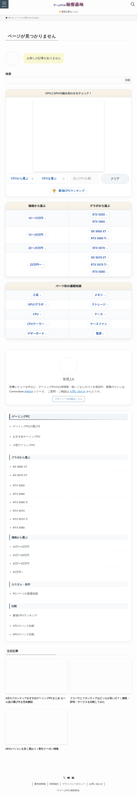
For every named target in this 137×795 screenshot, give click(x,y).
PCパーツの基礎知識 (25, 593)
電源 (99, 333)
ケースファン (98, 324)
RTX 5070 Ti (99, 265)
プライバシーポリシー (73, 784)
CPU (36, 314)
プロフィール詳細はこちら (68, 399)
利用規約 (54, 784)
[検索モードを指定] (22, 179)
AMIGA (28, 391)
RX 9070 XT (98, 257)
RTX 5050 (98, 214)
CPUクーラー (35, 324)
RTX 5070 (98, 248)
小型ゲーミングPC (24, 445)
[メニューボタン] (4, 4)
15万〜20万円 (21, 555)
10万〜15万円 (21, 546)
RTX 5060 (98, 222)
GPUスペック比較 (24, 634)
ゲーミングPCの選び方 (26, 426)
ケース (98, 314)
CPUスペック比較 (23, 625)
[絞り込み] (84, 179)
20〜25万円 (35, 248)
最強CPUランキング (68, 191)
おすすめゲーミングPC (26, 436)
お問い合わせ (78, 391)
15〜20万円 (35, 235)
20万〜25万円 (21, 563)
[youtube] (68, 777)
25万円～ (18, 571)
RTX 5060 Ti (99, 238)
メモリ (98, 295)
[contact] (72, 777)
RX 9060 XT (98, 231)
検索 (8, 73)
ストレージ (99, 304)
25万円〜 (35, 265)
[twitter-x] (64, 777)
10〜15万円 (35, 218)
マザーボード (35, 333)
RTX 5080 (98, 272)
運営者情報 (40, 784)
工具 (36, 295)
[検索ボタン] (132, 4)
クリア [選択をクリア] (115, 178)
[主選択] (53, 179)
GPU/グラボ (36, 304)
